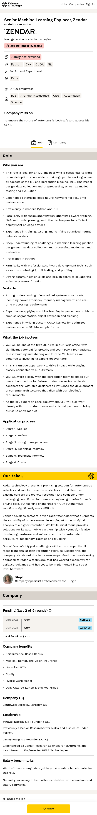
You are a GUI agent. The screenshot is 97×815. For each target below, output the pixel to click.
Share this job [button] (14, 799)
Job (36, 143)
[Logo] (12, 4)
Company (56, 143)
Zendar (80, 20)
